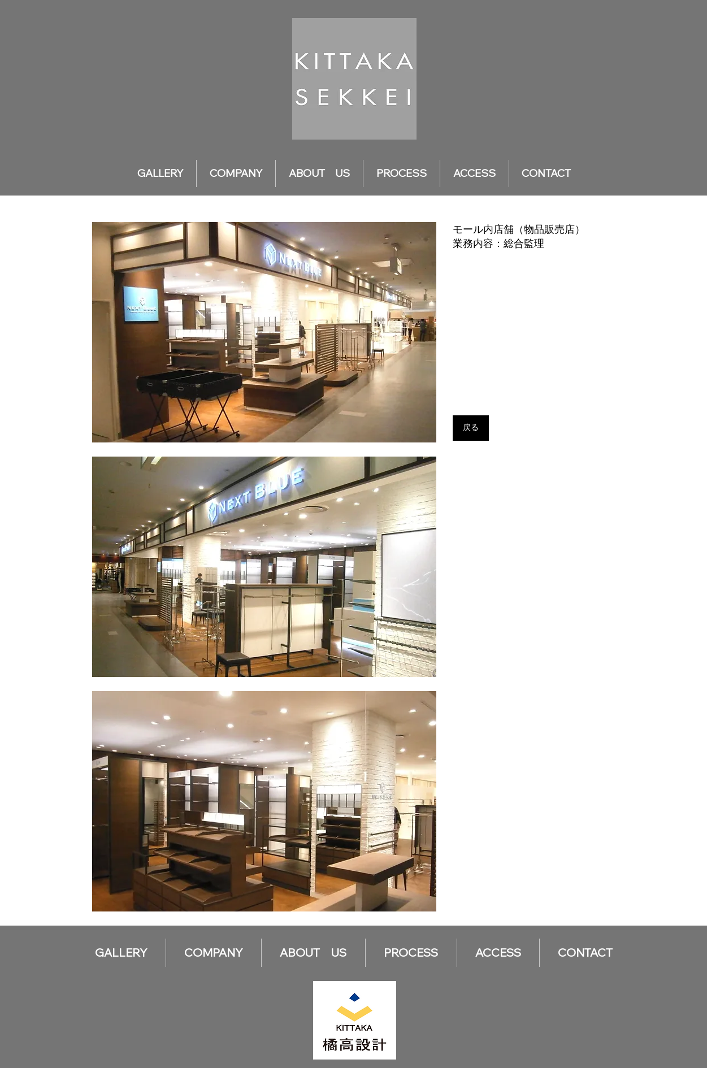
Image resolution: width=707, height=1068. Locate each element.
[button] (264, 332)
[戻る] (471, 428)
